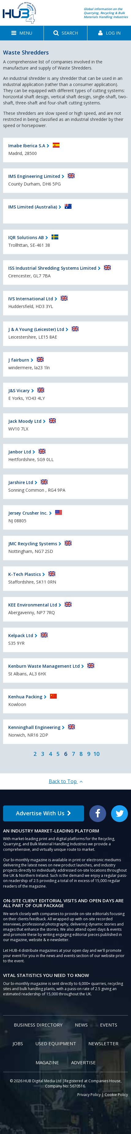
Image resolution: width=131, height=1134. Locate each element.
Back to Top (66, 781)
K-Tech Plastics (24, 574)
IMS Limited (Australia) (32, 207)
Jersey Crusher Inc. (28, 513)
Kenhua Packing (25, 697)
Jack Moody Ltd (24, 421)
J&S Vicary (19, 390)
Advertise (83, 1062)
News (81, 1025)
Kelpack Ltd (20, 635)
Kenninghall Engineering (34, 727)
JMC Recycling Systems (32, 543)
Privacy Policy (89, 1094)
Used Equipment (55, 1043)
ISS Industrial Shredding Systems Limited (52, 268)
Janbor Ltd (19, 452)
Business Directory (38, 1025)
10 (96, 753)
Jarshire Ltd (20, 482)
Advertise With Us (43, 813)
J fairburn (18, 360)
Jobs (18, 1043)
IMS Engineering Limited (34, 176)
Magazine (47, 1062)
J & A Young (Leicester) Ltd (36, 329)
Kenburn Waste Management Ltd (44, 666)
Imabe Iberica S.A (26, 145)
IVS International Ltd (30, 299)
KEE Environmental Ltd (32, 605)
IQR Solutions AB (26, 237)
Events (108, 1025)
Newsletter (103, 1043)
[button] (22, 33)
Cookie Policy (116, 1094)
